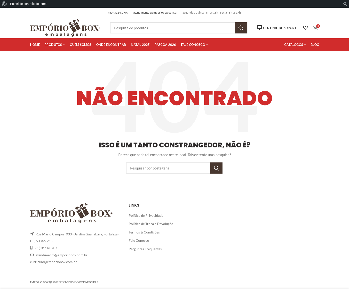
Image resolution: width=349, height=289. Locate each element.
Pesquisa (241, 27)
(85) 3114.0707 (118, 12)
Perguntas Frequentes (145, 249)
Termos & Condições (144, 232)
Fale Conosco (139, 240)
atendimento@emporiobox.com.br (155, 12)
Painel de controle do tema (28, 4)
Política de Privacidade (146, 215)
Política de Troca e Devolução (151, 224)
